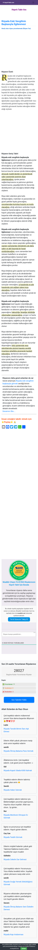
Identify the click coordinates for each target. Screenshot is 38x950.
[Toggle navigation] (33, 2)
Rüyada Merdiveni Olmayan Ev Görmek (16, 816)
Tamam (24, 948)
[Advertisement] (19, 50)
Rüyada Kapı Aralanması (13, 934)
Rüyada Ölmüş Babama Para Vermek (18, 751)
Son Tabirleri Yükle (19, 700)
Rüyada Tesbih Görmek (13, 837)
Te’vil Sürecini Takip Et (19, 619)
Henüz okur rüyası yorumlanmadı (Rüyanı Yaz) (16, 28)
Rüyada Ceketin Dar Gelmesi (15, 859)
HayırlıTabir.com (8, 2)
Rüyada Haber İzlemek (13, 790)
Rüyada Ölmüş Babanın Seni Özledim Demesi (18, 908)
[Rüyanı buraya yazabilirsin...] (19, 634)
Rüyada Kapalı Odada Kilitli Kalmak (18, 770)
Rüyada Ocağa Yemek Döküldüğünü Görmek (18, 883)
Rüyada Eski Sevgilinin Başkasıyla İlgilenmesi (14, 23)
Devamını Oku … (9, 411)
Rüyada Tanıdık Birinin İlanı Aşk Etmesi (16, 730)
